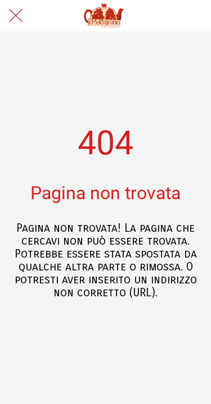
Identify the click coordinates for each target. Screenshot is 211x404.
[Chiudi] (16, 15)
